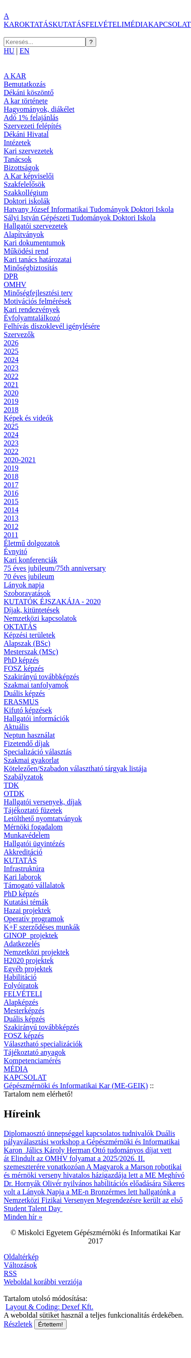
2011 (11, 535)
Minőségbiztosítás (30, 268)
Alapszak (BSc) (27, 643)
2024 (11, 359)
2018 (11, 410)
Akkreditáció (23, 852)
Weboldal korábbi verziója (43, 1282)
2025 (11, 351)
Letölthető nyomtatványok (43, 818)
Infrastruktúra (24, 869)
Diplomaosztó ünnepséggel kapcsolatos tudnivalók (80, 1133)
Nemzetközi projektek (36, 952)
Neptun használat (29, 735)
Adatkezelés (22, 944)
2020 (11, 393)
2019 (11, 401)
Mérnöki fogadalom (33, 827)
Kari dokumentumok (34, 243)
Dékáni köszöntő (29, 92)
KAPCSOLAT (169, 24)
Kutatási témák (26, 902)
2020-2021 (20, 460)
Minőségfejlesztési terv (38, 293)
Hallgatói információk (36, 718)
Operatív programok (34, 919)
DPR (11, 276)
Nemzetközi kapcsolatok (40, 618)
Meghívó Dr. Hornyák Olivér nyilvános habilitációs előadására (94, 1179)
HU (9, 51)
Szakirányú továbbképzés (41, 677)
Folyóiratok (21, 985)
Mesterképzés (24, 1010)
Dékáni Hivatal (26, 134)
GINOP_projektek (31, 935)
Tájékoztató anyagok (35, 1052)
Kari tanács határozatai (38, 259)
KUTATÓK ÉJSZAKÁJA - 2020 (52, 602)
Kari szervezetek (28, 151)
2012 (11, 526)
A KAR (11, 20)
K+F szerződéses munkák (42, 927)
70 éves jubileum (29, 576)
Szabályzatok (23, 777)
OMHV (15, 284)
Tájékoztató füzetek (33, 810)
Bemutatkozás (25, 84)
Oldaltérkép (21, 1257)
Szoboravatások (27, 593)
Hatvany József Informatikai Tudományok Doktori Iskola (89, 209)
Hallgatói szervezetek (36, 226)
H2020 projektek (29, 960)
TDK (11, 785)
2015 (11, 501)
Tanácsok (17, 159)
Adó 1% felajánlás (31, 117)
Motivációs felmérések (37, 301)
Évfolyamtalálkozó (32, 318)
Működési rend (26, 251)
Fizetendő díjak (26, 743)
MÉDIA (136, 24)
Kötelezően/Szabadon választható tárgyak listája (75, 768)
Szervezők (19, 334)
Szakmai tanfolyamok (36, 685)
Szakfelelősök (24, 184)
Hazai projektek (27, 910)
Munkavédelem (27, 835)
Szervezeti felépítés (33, 126)
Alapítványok (24, 234)
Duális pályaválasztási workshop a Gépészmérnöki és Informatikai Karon (92, 1141)
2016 (11, 493)
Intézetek (17, 143)
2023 (11, 368)
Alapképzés (21, 1002)
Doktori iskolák (27, 201)
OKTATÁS (36, 24)
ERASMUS (21, 702)
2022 (11, 376)
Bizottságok (21, 168)
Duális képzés (24, 693)
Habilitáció (20, 977)
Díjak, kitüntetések (32, 610)
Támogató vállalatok (34, 885)
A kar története (26, 101)
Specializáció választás (38, 752)
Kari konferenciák (30, 560)
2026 (11, 343)
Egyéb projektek (28, 969)
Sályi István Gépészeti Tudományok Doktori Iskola (79, 218)
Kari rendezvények (32, 309)
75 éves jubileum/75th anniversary (55, 568)
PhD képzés (21, 660)
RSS (10, 1273)
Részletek (18, 1324)
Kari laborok (22, 877)
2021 (11, 385)
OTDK (14, 793)
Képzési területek (29, 635)
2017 (11, 485)
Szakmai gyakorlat (31, 760)
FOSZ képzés (24, 668)
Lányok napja (24, 585)
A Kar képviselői (29, 176)
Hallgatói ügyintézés (34, 844)
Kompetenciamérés (32, 1061)
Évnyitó (15, 551)
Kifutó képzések (28, 710)
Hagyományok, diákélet (39, 109)
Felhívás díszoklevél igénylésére (52, 326)
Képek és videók (28, 418)
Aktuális (16, 727)
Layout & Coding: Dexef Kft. (49, 1307)
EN (24, 51)
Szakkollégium (26, 193)
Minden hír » (23, 1217)
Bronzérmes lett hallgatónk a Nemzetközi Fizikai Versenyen (90, 1196)
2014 (11, 510)
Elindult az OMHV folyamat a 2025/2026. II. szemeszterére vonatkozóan (74, 1162)
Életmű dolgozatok (32, 543)
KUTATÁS (69, 24)
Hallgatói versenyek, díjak (42, 802)
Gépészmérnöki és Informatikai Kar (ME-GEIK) (76, 1086)
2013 (11, 518)
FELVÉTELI (105, 24)
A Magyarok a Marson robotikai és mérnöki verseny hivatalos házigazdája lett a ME (93, 1171)
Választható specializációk (43, 1044)
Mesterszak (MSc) (31, 652)
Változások (20, 1265)
